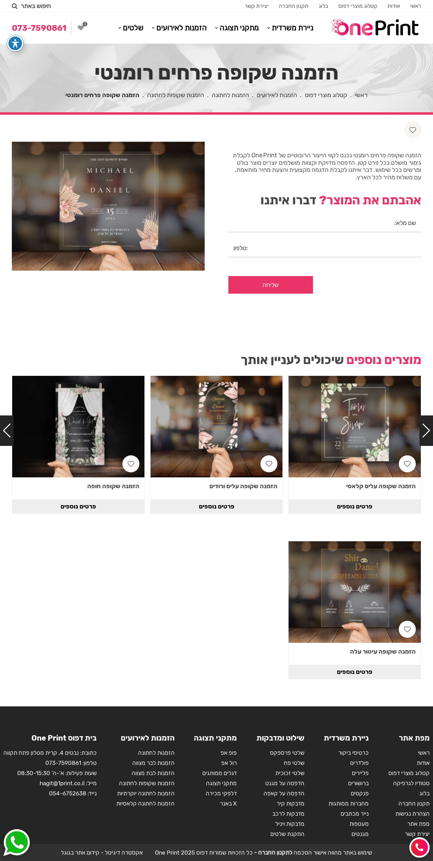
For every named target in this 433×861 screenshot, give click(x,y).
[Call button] (419, 847)
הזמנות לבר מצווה (153, 763)
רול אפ (229, 763)
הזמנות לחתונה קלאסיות (145, 803)
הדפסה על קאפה (284, 793)
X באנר (228, 803)
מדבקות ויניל (289, 823)
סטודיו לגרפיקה (411, 783)
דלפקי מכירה (221, 793)
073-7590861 (63, 763)
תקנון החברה (294, 6)
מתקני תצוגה (239, 27)
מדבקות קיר (290, 803)
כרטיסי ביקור (353, 752)
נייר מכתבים (355, 813)
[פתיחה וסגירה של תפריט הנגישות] (15, 31)
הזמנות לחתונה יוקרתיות (146, 793)
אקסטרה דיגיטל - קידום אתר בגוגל (102, 852)
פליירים (360, 773)
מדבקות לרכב (288, 813)
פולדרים (359, 763)
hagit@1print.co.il (62, 783)
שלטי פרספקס (287, 752)
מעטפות (359, 823)
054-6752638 (67, 793)
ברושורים (358, 783)
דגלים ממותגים (219, 773)
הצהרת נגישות (412, 813)
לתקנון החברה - (272, 852)
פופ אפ (229, 752)
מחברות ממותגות (348, 803)
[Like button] (412, 129)
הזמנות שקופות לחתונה (175, 95)
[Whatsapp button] (16, 843)
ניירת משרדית (292, 27)
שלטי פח (294, 763)
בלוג (323, 6)
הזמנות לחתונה (230, 95)
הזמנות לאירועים (181, 27)
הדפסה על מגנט (284, 783)
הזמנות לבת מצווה (153, 773)
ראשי (415, 6)
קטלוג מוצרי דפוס (357, 6)
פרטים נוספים (354, 506)
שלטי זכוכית (289, 773)
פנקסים (360, 793)
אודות (393, 6)
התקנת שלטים (287, 834)
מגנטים (360, 834)
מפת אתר (418, 823)
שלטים (133, 27)
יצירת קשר (257, 6)
